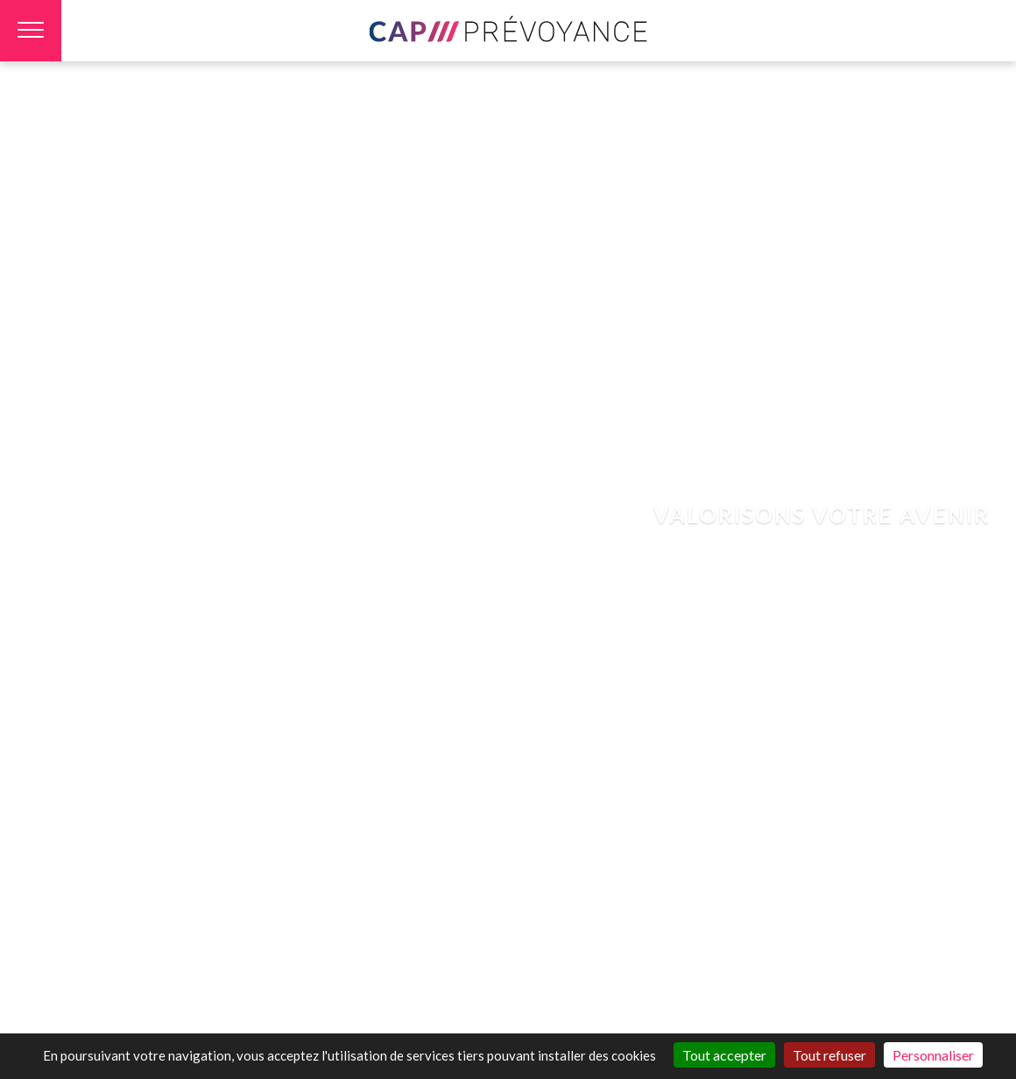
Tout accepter (724, 1055)
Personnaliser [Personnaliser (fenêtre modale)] (933, 1055)
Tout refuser (829, 1055)
